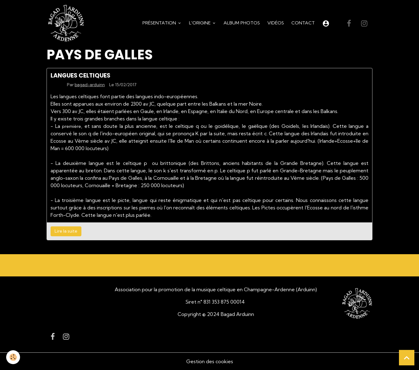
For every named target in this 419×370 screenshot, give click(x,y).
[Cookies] (13, 357)
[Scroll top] (406, 357)
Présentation (159, 23)
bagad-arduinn (90, 84)
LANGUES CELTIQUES (80, 75)
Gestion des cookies (209, 361)
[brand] (67, 23)
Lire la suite (66, 231)
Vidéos (275, 23)
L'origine (200, 23)
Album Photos (242, 23)
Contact (303, 23)
